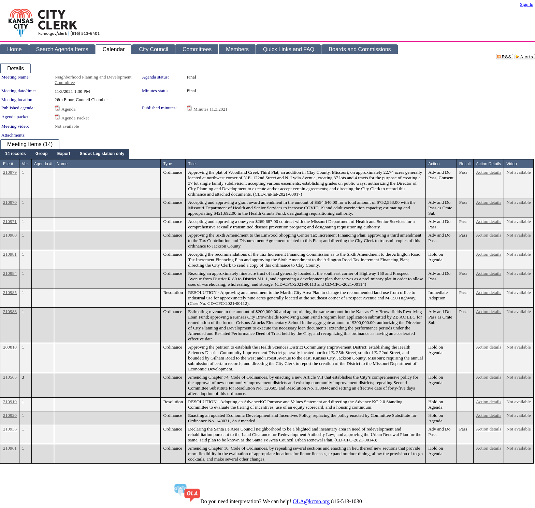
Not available (67, 126)
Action (433, 163)
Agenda (68, 109)
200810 (10, 347)
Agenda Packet (75, 118)
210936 (10, 429)
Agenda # (43, 163)
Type (167, 163)
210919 (10, 401)
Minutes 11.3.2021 (210, 109)
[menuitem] (15, 154)
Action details (488, 172)
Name (62, 163)
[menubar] (64, 154)
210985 (10, 292)
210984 (10, 273)
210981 (10, 254)
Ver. (25, 163)
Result (465, 163)
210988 (10, 311)
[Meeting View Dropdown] (102, 154)
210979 (10, 172)
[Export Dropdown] (63, 154)
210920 (10, 415)
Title (192, 163)
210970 (10, 202)
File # (8, 163)
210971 (10, 221)
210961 (10, 448)
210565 (10, 377)
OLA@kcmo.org (311, 501)
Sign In (526, 4)
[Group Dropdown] (41, 154)
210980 (10, 235)
